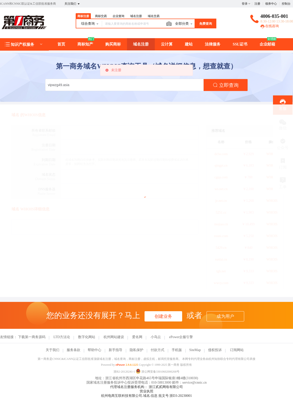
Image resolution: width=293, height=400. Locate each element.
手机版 (177, 350)
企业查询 (118, 16)
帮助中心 (94, 350)
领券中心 (271, 3)
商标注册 (83, 16)
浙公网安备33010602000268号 (157, 371)
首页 (61, 44)
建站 (189, 44)
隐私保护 (136, 350)
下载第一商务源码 (31, 337)
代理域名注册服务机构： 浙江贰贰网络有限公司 (146, 387)
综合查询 (90, 24)
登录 (245, 3)
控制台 (286, 3)
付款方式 (157, 350)
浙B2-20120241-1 (124, 371)
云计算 (167, 44)
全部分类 (184, 24)
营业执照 (146, 391)
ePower (120, 364)
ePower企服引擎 (181, 337)
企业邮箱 (267, 44)
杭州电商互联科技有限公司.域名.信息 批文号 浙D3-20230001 (146, 396)
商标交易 (101, 16)
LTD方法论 (61, 337)
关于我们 (52, 350)
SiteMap (195, 350)
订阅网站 (237, 350)
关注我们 (72, 4)
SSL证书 (240, 44)
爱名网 (137, 337)
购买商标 (113, 44)
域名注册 (136, 16)
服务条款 (73, 350)
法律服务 (212, 44)
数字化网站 (86, 337)
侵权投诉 (215, 350)
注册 (257, 3)
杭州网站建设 (114, 337)
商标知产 (85, 44)
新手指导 (115, 350)
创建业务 (163, 316)
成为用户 (225, 316)
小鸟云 (156, 337)
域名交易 (153, 16)
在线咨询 (270, 26)
